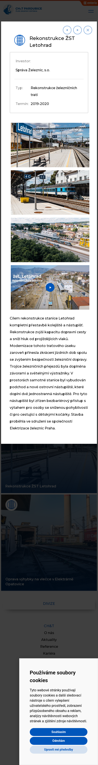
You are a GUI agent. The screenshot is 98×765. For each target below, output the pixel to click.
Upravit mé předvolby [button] (58, 749)
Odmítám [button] (58, 740)
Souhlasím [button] (58, 732)
